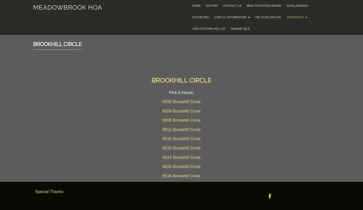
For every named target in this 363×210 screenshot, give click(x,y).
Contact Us (232, 6)
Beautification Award (264, 6)
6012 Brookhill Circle (181, 129)
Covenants (296, 17)
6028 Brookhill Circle (181, 166)
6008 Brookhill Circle (181, 120)
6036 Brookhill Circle (181, 176)
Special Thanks (49, 191)
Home (196, 6)
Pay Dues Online (268, 17)
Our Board (200, 17)
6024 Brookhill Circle (181, 157)
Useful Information (232, 17)
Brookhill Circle (57, 44)
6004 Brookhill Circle (181, 111)
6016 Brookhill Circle (181, 139)
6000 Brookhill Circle (181, 102)
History (212, 6)
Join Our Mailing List (209, 28)
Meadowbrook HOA (67, 7)
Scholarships (297, 6)
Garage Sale (240, 28)
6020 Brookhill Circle (181, 148)
